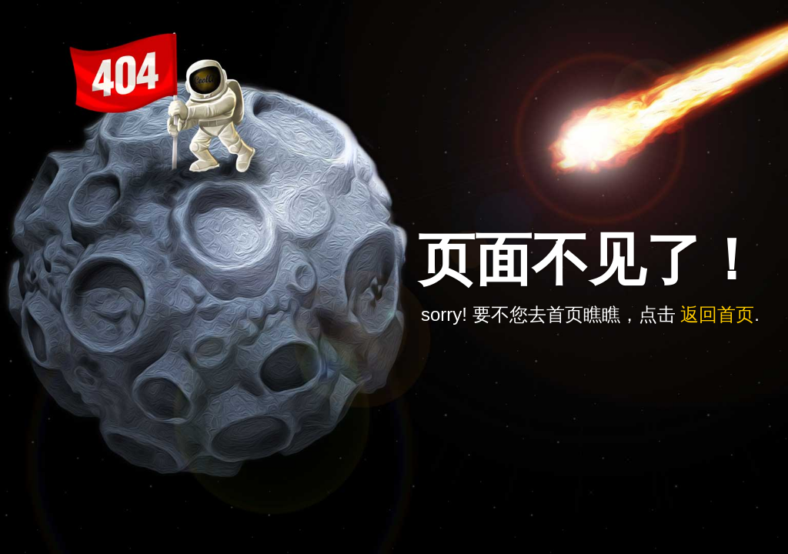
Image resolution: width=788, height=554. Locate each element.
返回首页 (717, 314)
